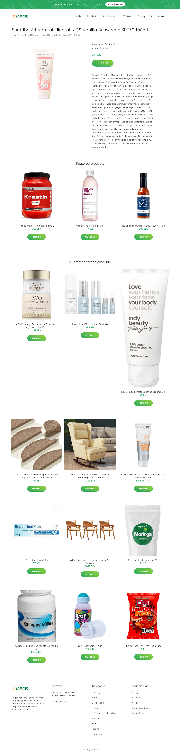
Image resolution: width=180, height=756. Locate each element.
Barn (94, 699)
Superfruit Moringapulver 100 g (143, 561)
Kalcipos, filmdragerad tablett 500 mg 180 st (36, 649)
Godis (78, 17)
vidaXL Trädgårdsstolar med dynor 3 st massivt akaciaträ (90, 563)
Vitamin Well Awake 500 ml (90, 227)
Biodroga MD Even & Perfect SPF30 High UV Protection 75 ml (143, 477)
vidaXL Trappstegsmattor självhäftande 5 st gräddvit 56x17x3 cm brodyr (36, 477)
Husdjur (96, 720)
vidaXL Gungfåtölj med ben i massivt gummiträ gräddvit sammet (90, 477)
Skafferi (91, 17)
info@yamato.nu (60, 703)
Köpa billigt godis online (104, 714)
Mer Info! (103, 64)
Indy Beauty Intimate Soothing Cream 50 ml (143, 393)
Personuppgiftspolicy (142, 709)
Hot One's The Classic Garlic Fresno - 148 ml (143, 227)
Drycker (96, 709)
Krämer (117, 45)
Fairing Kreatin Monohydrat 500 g (36, 227)
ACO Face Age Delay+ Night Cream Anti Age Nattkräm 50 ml (36, 327)
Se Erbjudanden (115, 4)
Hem (14, 36)
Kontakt (136, 699)
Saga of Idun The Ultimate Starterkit (90, 325)
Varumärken (157, 17)
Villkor (135, 704)
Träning (127, 17)
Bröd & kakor (109, 17)
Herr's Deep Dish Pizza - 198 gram (143, 647)
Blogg (141, 17)
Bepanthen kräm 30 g (36, 561)
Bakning (96, 694)
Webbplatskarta (140, 714)
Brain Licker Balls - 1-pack (90, 647)
